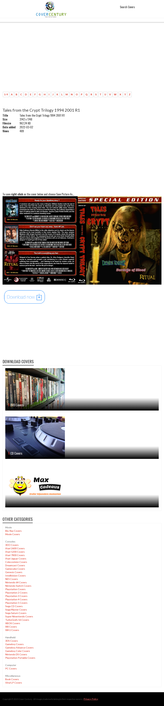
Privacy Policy (91, 698)
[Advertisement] (82, 64)
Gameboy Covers (14, 644)
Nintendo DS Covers (16, 654)
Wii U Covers (12, 630)
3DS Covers (11, 640)
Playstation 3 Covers (16, 596)
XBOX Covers (12, 623)
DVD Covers (17, 405)
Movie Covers (12, 534)
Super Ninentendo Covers (19, 616)
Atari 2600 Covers (15, 548)
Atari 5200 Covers (15, 551)
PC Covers (11, 668)
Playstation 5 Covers (16, 602)
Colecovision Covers (16, 561)
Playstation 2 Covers (16, 592)
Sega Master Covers (16, 609)
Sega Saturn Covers (15, 613)
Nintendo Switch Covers (18, 585)
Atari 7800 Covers (15, 555)
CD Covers (16, 453)
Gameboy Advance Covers (19, 647)
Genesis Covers (13, 572)
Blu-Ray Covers (13, 530)
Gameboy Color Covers (17, 650)
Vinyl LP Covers (13, 682)
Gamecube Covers (15, 568)
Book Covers (12, 679)
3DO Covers (12, 544)
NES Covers (11, 578)
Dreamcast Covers (15, 565)
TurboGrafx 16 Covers (17, 619)
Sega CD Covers (14, 606)
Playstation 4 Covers (16, 599)
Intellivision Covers (15, 575)
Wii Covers (11, 626)
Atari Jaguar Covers (15, 558)
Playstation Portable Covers (20, 657)
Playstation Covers (15, 589)
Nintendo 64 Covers (16, 582)
